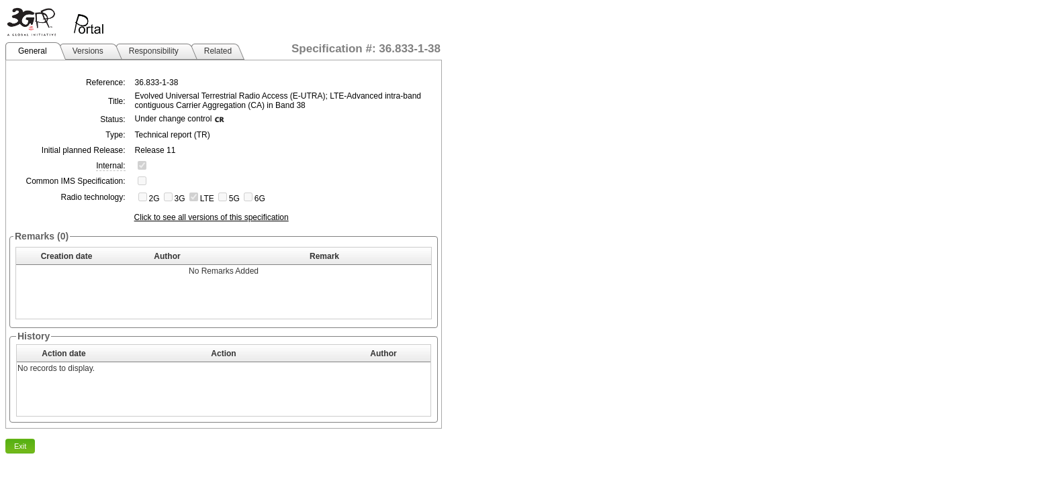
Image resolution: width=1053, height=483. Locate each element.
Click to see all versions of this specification (211, 217)
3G (180, 198)
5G (234, 198)
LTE (207, 198)
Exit (20, 446)
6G (260, 198)
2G (154, 198)
